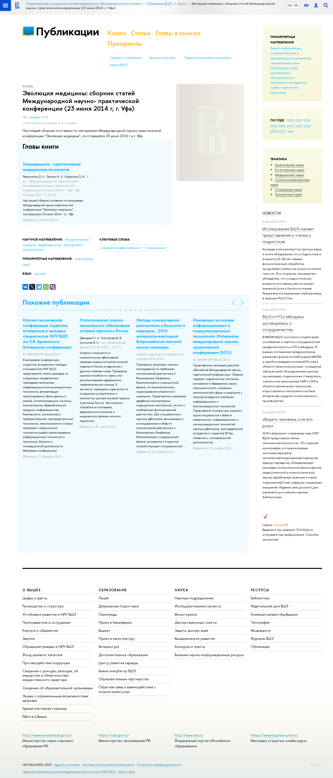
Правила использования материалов (207, 58)
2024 (307, 120)
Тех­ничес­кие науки (288, 194)
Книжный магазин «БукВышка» (274, 614)
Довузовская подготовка (119, 606)
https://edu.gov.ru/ (114, 735)
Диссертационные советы (196, 622)
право (274, 87)
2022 (282, 126)
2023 (273, 126)
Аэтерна (34, 117)
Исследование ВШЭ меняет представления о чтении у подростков (288, 235)
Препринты (125, 43)
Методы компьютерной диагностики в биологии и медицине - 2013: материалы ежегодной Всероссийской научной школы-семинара (160, 333)
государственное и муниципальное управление (290, 55)
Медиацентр (261, 630)
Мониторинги (186, 614)
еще (291, 131)
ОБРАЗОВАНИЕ (113, 590)
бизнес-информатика (285, 48)
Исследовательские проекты (198, 606)
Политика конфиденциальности (159, 765)
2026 (290, 120)
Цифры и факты (34, 598)
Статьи (141, 33)
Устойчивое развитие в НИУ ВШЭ (49, 614)
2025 (298, 120)
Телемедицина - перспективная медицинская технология (52, 166)
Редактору (316, 764)
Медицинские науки (289, 175)
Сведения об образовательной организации (57, 688)
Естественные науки (289, 169)
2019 (307, 126)
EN (296, 5)
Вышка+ (105, 630)
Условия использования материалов (108, 765)
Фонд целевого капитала (42, 654)
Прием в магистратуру (116, 638)
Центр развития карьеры (118, 663)
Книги (117, 33)
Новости (271, 213)
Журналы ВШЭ (262, 638)
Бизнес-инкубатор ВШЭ (117, 671)
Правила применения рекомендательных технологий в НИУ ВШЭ (69, 772)
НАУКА (181, 590)
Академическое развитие (195, 638)
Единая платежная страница (44, 708)
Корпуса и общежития (40, 630)
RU (290, 5)
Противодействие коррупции (46, 663)
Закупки (28, 638)
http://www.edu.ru (189, 735)
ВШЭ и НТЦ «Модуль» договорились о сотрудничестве (283, 323)
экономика (278, 92)
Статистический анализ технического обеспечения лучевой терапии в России (105, 325)
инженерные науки (284, 68)
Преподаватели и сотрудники (46, 622)
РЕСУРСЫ (260, 590)
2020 (299, 126)
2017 (282, 131)
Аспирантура (109, 646)
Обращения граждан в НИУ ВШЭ (48, 646)
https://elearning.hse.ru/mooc (274, 735)
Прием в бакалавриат (115, 622)
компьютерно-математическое (282, 75)
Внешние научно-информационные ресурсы (209, 654)
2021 (290, 126)
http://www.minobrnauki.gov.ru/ (47, 735)
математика (278, 82)
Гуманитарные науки (289, 165)
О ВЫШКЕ (31, 590)
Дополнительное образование (123, 654)
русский (40, 274)
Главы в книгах (178, 33)
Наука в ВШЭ (118, 65)
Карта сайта (126, 772)
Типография (260, 622)
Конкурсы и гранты (190, 646)
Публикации (67, 31)
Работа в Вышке (34, 716)
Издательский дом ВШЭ (269, 606)
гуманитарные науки (285, 63)
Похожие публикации (56, 302)
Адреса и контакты (67, 765)
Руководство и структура (42, 606)
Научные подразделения (194, 598)
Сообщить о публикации (125, 58)
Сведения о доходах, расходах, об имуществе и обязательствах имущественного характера (50, 675)
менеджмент (298, 82)
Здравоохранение (50, 245)
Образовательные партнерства (124, 679)
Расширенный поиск (162, 58)
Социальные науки (288, 189)
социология (289, 87)
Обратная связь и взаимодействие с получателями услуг (127, 689)
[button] (121, 310)
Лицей (104, 598)
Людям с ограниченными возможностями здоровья (55, 698)
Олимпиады (108, 614)
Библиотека (260, 598)
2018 (273, 131)
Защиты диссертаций (191, 630)
